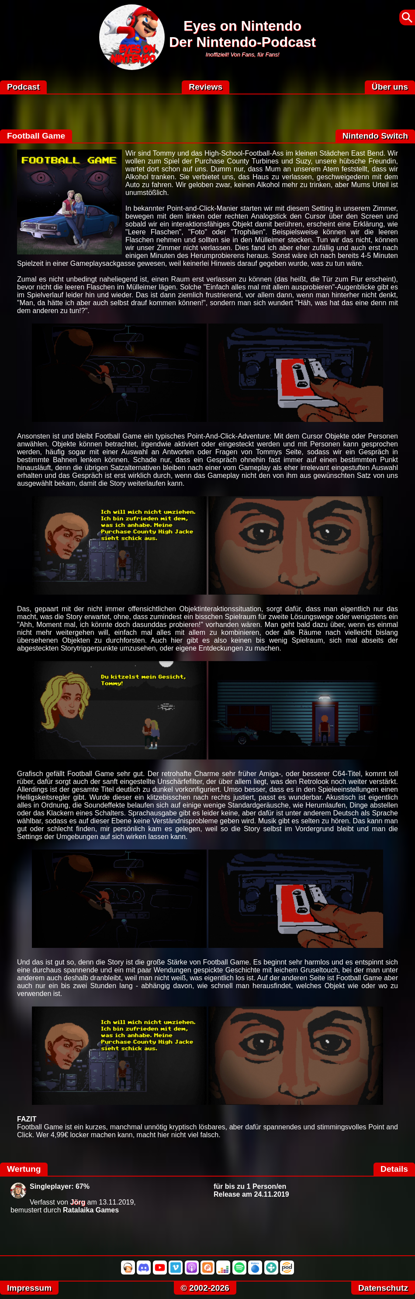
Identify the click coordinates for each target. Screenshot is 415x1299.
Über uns (390, 86)
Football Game (36, 135)
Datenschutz (383, 1287)
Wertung (24, 1169)
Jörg (78, 1202)
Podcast (23, 86)
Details (394, 1169)
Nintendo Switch (375, 135)
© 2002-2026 (205, 1287)
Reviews (205, 86)
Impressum (29, 1287)
